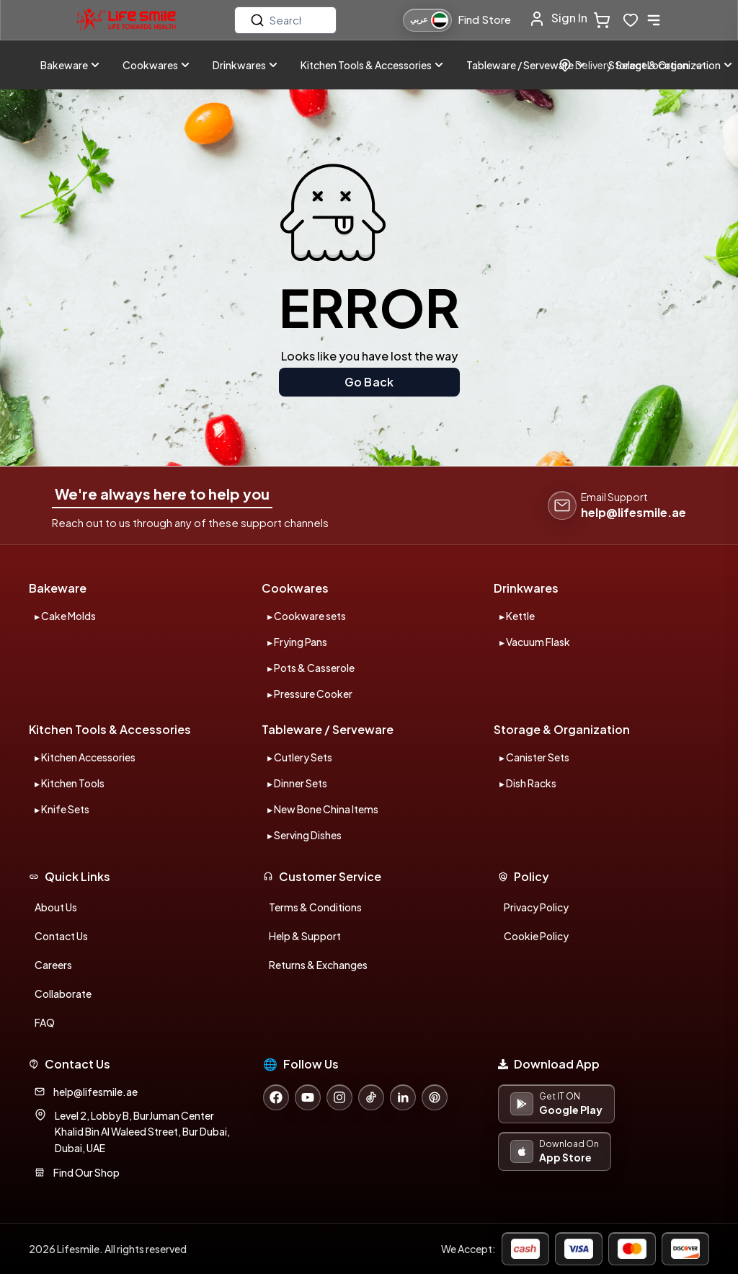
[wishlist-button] (630, 20)
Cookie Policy (536, 935)
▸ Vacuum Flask (534, 641)
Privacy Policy (536, 907)
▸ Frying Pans (297, 641)
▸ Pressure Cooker (309, 693)
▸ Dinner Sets (297, 783)
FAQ (45, 1022)
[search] (285, 20)
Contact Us (61, 935)
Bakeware (69, 64)
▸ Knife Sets (62, 808)
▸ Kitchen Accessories (85, 757)
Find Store (484, 19)
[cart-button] (604, 20)
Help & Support (305, 935)
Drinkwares (245, 64)
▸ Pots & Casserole (311, 667)
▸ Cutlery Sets (299, 757)
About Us (56, 907)
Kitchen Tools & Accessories (372, 64)
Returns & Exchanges (318, 964)
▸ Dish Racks (527, 783)
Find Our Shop (86, 1172)
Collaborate (63, 993)
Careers (53, 964)
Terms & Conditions (315, 907)
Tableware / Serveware (525, 64)
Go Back (369, 381)
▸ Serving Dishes (304, 834)
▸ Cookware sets (306, 615)
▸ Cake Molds (65, 615)
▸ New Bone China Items (322, 808)
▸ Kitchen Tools (70, 783)
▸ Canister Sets (534, 757)
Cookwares (156, 64)
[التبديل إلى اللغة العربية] (427, 20)
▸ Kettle (517, 615)
